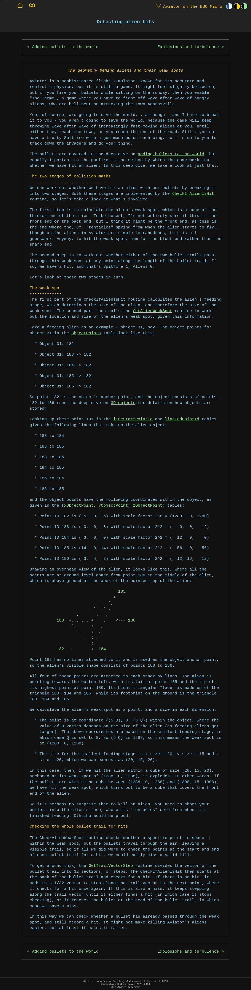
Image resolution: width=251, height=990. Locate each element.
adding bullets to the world (171, 154)
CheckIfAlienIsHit (193, 194)
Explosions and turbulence (188, 47)
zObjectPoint (147, 505)
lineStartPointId (132, 419)
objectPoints (86, 333)
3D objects (123, 403)
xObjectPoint (79, 505)
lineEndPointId (182, 419)
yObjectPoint (113, 505)
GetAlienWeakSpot (152, 311)
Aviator (188, 6)
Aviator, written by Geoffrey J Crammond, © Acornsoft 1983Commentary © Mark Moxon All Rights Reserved (125, 984)
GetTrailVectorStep (111, 866)
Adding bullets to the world (65, 47)
